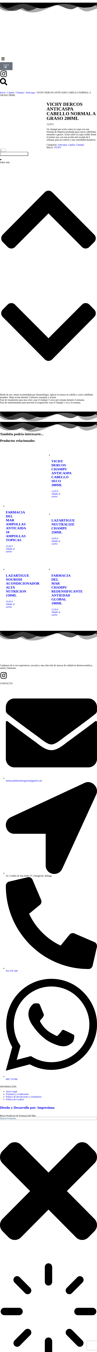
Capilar (10, 92)
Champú (20, 92)
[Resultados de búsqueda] (48, 1297)
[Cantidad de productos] (3, 135)
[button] (48, 59)
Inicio (2, 92)
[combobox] (48, 1103)
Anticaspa (30, 92)
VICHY (11, 132)
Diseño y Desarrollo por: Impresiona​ (27, 1093)
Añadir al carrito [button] (55, 480)
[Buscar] (1, 1347)
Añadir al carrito (14, 139)
